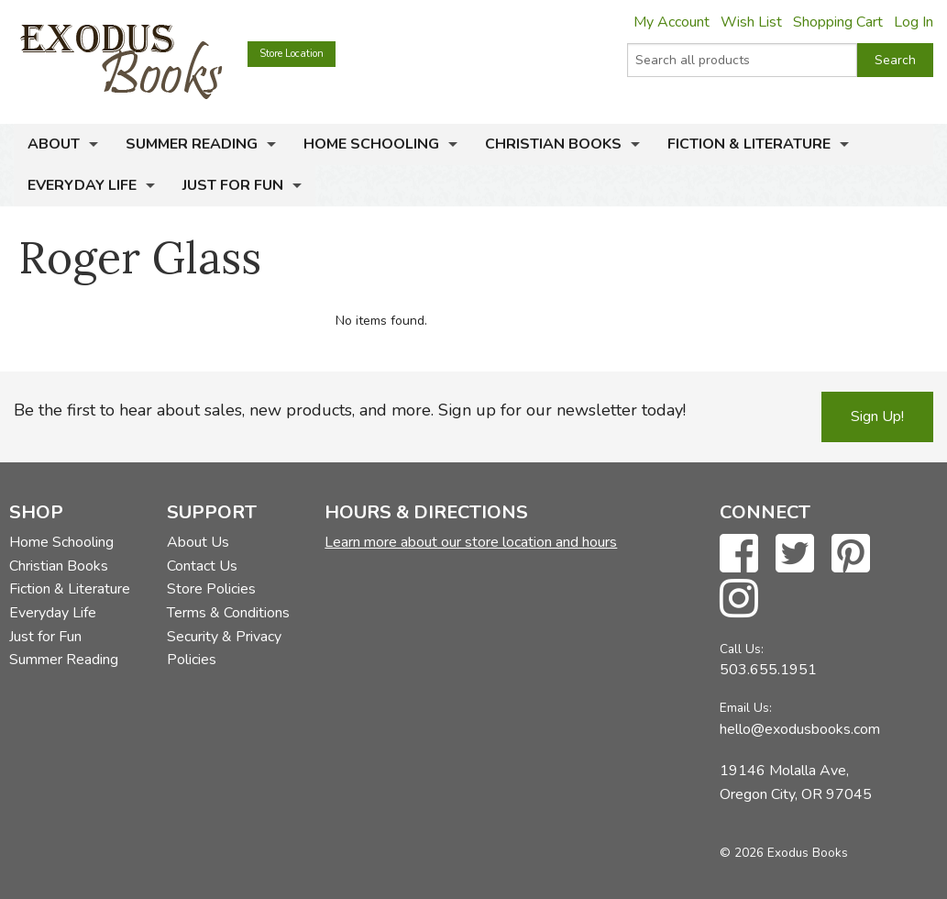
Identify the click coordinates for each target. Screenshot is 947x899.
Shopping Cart (838, 22)
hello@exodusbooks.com (800, 729)
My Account (671, 22)
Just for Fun (232, 185)
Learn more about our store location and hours (471, 542)
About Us (198, 542)
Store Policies (211, 589)
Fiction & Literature (749, 144)
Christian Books (553, 144)
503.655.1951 (768, 670)
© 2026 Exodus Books (784, 852)
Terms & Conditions (228, 613)
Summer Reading (192, 144)
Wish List (751, 22)
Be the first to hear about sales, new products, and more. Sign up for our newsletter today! (350, 410)
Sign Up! (877, 416)
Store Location (291, 54)
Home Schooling (371, 144)
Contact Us (202, 566)
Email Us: (746, 707)
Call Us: (742, 649)
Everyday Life (82, 185)
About (54, 144)
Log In (913, 22)
